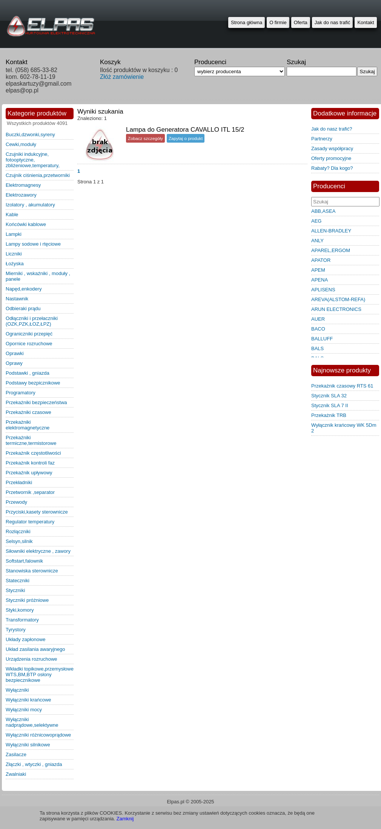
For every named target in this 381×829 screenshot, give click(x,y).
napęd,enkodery (23, 289)
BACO (318, 329)
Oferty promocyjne (331, 158)
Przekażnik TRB (328, 415)
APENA (319, 280)
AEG (316, 221)
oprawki (15, 353)
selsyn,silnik (19, 541)
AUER (318, 319)
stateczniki (17, 580)
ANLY (317, 240)
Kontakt (365, 22)
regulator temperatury (30, 521)
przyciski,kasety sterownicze (37, 512)
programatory (20, 392)
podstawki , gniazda (27, 373)
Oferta (300, 22)
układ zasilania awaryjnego (35, 649)
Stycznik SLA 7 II (329, 405)
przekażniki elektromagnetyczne (27, 425)
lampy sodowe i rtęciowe (33, 244)
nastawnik (17, 298)
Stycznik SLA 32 (329, 395)
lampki (14, 234)
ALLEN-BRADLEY (331, 231)
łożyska (15, 263)
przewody (16, 502)
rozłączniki (18, 531)
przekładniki (19, 482)
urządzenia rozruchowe (31, 659)
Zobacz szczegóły (145, 138)
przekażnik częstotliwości (33, 453)
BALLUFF (322, 338)
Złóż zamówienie (122, 77)
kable (12, 214)
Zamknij (125, 818)
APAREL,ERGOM (330, 250)
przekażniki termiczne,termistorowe (31, 440)
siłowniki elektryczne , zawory (38, 551)
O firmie (278, 22)
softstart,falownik (24, 561)
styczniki (15, 590)
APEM (318, 270)
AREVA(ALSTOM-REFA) (338, 299)
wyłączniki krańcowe (28, 700)
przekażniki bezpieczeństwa (36, 402)
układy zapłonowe (26, 639)
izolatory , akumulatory (30, 205)
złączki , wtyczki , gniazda (34, 764)
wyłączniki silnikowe (28, 744)
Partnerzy (321, 138)
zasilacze (16, 754)
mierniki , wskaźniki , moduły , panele (38, 276)
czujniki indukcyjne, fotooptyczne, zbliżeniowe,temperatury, (33, 159)
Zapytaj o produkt (186, 138)
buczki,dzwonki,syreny (30, 134)
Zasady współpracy (332, 148)
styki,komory (20, 610)
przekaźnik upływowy (29, 472)
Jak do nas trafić (332, 22)
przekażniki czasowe (28, 412)
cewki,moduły (21, 144)
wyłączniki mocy (24, 709)
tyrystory (16, 629)
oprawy (14, 363)
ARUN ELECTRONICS (336, 309)
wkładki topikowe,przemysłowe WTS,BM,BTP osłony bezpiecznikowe (40, 674)
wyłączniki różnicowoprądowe (38, 735)
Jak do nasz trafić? (331, 129)
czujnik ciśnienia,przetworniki (38, 175)
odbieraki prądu (23, 308)
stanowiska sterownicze (32, 571)
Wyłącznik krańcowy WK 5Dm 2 (343, 428)
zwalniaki (16, 774)
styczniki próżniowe (27, 600)
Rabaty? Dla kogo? (332, 168)
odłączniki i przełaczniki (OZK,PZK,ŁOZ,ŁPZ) (32, 321)
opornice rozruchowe (29, 343)
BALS (317, 348)
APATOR (320, 260)
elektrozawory (21, 195)
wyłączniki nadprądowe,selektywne (32, 722)
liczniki (14, 254)
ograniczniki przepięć (29, 334)
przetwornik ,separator (30, 492)
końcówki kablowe (26, 224)
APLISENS (323, 289)
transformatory (22, 620)
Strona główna (246, 22)
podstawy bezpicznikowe (33, 383)
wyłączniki (17, 690)
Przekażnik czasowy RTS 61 (342, 386)
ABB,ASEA (323, 211)
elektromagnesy (23, 185)
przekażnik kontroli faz (30, 463)
